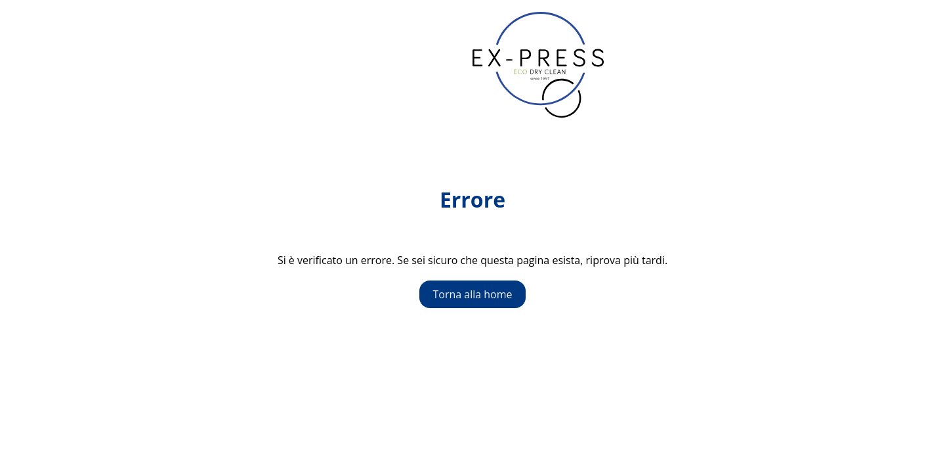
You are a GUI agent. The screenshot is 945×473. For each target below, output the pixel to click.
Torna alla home (472, 294)
